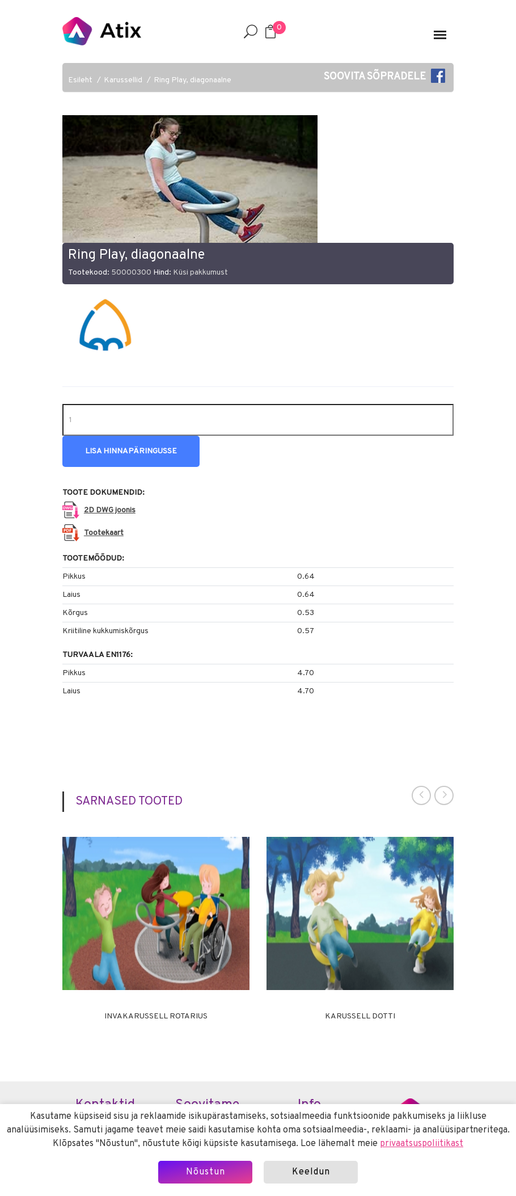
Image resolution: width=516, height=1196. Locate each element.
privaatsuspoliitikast (421, 1143)
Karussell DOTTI (360, 1017)
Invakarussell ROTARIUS (156, 1017)
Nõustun (205, 1172)
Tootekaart (104, 533)
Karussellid (123, 80)
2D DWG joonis (110, 510)
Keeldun (311, 1172)
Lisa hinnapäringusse (131, 451)
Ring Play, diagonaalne (192, 80)
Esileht (80, 80)
